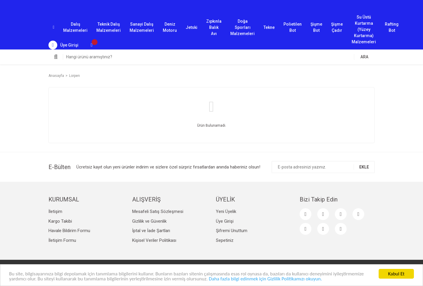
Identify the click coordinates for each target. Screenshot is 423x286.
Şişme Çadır (337, 27)
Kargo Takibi (60, 221)
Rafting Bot (392, 27)
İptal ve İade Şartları (151, 230)
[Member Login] (63, 45)
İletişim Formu (62, 240)
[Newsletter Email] (323, 167)
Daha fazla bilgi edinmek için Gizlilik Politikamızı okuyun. (265, 279)
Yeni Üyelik (226, 211)
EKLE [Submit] (364, 167)
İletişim (55, 211)
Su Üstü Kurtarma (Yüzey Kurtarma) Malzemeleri (364, 28)
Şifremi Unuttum (231, 230)
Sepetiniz (225, 240)
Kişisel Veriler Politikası (154, 240)
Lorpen (74, 76)
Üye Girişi (225, 221)
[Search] (211, 56)
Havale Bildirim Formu (69, 230)
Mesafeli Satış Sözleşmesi (157, 211)
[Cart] (91, 45)
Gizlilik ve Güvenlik (149, 221)
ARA (364, 56)
